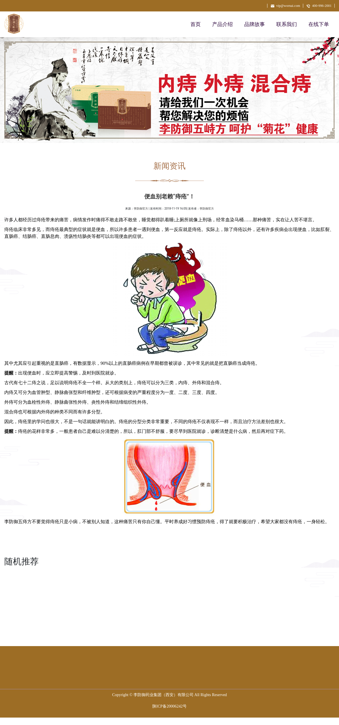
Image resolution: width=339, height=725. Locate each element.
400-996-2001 (319, 6)
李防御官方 (141, 208)
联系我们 (286, 24)
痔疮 (210, 521)
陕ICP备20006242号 (169, 706)
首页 (195, 24)
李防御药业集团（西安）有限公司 (163, 695)
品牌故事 (254, 24)
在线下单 (318, 24)
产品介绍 (222, 24)
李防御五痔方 (18, 521)
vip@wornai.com (285, 6)
